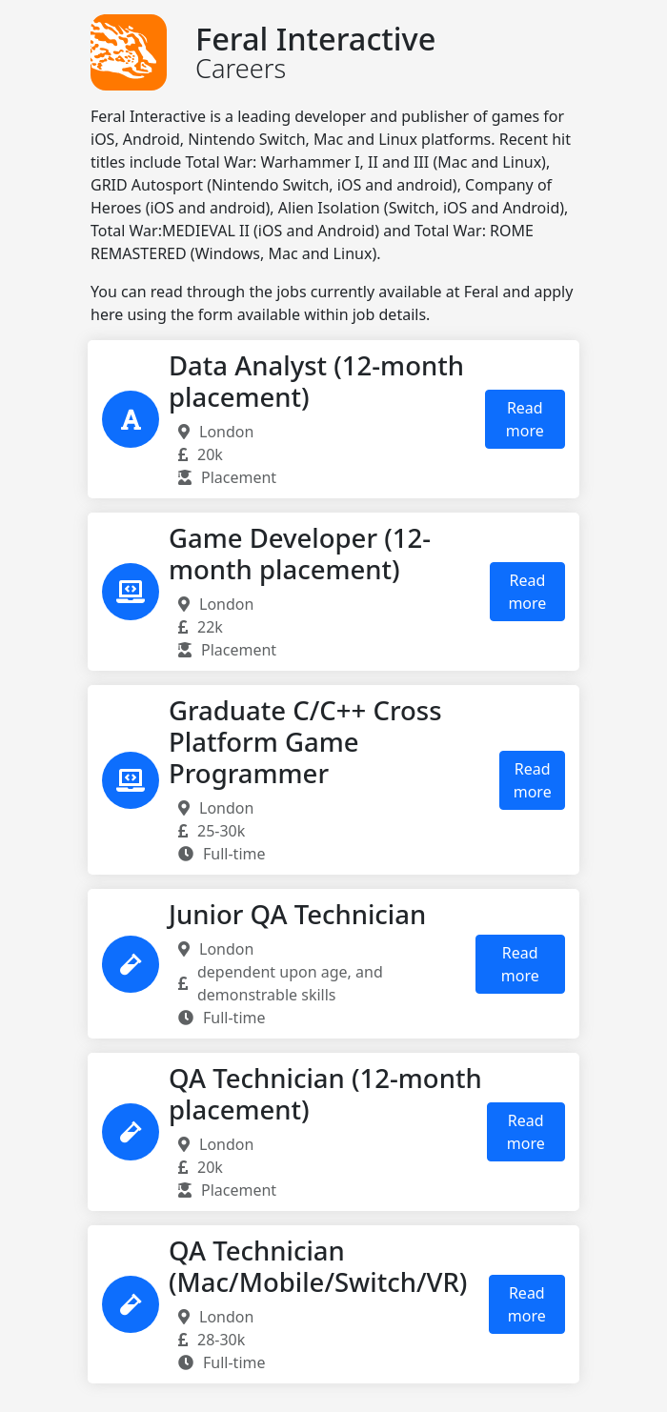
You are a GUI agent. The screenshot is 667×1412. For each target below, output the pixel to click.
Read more (525, 419)
